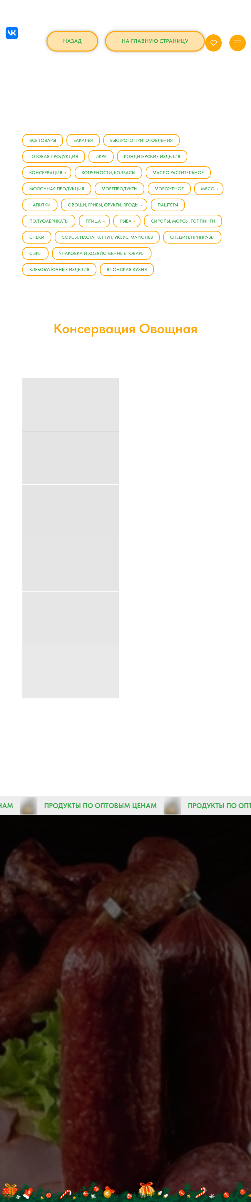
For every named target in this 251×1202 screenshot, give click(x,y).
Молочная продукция (56, 188)
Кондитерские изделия (152, 156)
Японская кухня (127, 269)
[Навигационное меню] (237, 43)
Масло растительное (178, 172)
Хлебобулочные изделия (59, 269)
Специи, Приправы (192, 237)
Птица (93, 221)
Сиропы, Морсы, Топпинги (183, 221)
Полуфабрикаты (49, 221)
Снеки (36, 237)
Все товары (42, 140)
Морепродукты (119, 188)
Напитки (40, 204)
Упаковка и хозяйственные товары (102, 253)
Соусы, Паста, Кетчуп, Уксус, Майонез (107, 237)
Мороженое (169, 188)
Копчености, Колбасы (108, 172)
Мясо (208, 188)
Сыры (35, 253)
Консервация (45, 172)
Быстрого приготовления (141, 140)
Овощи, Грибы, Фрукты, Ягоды (103, 204)
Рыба (126, 221)
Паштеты (168, 204)
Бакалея (83, 140)
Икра (101, 156)
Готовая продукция (53, 156)
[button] (213, 43)
